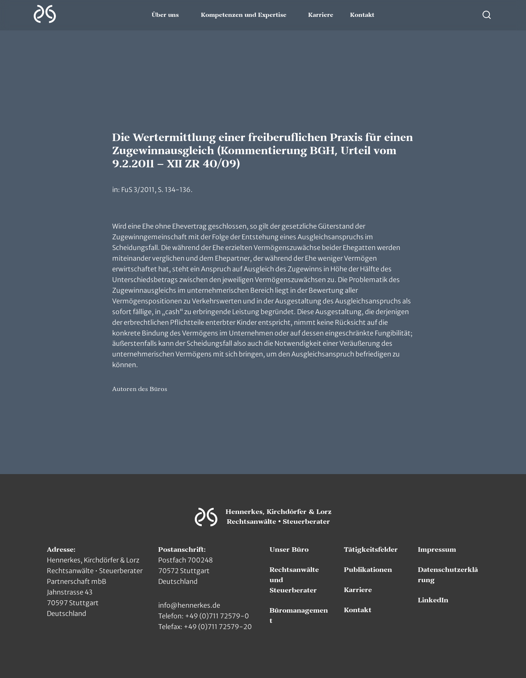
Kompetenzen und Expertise (243, 15)
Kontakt (362, 15)
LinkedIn (433, 600)
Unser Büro (289, 549)
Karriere (320, 15)
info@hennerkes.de (189, 605)
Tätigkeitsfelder (371, 549)
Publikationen (368, 570)
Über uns (165, 15)
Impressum (437, 549)
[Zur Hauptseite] (45, 14)
